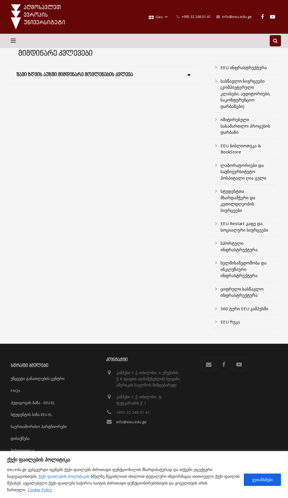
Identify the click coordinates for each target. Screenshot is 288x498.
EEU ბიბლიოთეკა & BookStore (240, 153)
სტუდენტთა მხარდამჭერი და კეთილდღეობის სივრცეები (237, 205)
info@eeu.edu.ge (237, 16)
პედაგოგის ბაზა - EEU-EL (33, 402)
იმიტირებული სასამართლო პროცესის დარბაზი (245, 130)
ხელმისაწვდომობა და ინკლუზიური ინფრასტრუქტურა (243, 273)
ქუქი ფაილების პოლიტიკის (63, 476)
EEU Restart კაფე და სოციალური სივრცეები (244, 231)
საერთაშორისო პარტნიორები (39, 426)
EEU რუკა (230, 326)
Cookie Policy (40, 489)
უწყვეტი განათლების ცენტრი (37, 378)
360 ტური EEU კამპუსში (244, 313)
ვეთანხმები (262, 479)
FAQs (15, 390)
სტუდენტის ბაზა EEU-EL (31, 414)
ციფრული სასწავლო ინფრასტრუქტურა (242, 296)
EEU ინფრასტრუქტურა (243, 72)
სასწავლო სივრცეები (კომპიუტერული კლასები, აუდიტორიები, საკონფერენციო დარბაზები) (245, 97)
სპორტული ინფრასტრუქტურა (239, 251)
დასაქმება (20, 438)
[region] (144, 474)
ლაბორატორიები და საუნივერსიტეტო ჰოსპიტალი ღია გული (243, 176)
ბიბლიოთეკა (23, 450)
